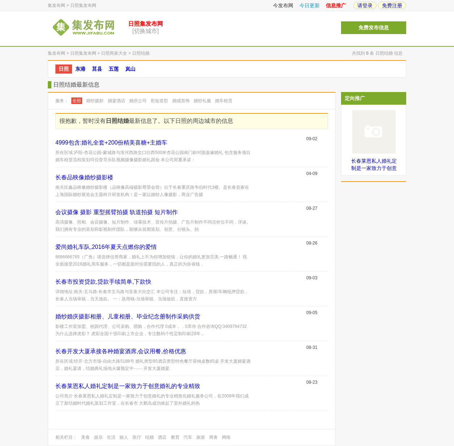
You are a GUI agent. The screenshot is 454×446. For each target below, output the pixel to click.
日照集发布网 (83, 5)
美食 (85, 437)
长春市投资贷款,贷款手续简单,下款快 (103, 282)
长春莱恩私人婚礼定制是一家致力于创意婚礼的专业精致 (127, 386)
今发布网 (283, 5)
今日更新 (309, 5)
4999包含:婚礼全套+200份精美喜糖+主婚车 (111, 142)
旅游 (200, 437)
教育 (175, 437)
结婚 (149, 437)
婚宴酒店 (116, 100)
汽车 (188, 437)
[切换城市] (146, 31)
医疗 (137, 437)
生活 (111, 437)
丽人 (123, 437)
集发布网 (56, 5)
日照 (64, 69)
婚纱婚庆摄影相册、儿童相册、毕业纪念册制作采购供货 (127, 316)
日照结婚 (141, 53)
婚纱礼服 (202, 100)
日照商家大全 (114, 53)
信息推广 (336, 5)
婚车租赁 (223, 100)
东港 (80, 69)
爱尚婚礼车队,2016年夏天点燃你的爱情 (106, 247)
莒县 (97, 69)
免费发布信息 (373, 27)
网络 (226, 437)
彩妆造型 (159, 100)
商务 (213, 437)
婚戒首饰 (181, 100)
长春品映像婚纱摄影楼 (84, 177)
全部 (76, 100)
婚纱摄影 (95, 100)
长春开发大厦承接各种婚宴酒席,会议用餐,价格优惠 (120, 351)
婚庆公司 (138, 100)
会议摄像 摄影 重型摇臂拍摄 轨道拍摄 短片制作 (116, 212)
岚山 (130, 69)
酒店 (162, 437)
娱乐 (98, 437)
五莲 (114, 69)
